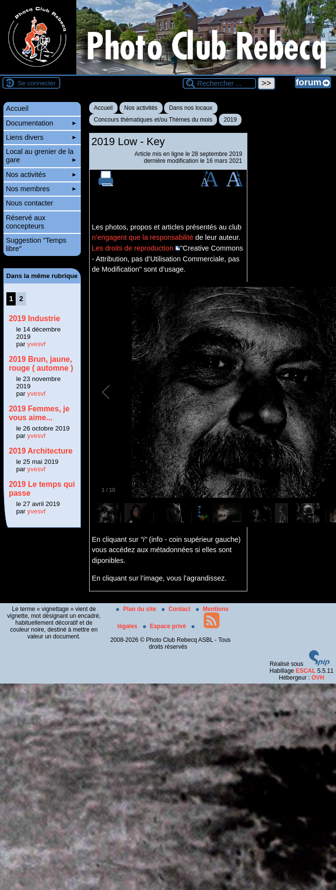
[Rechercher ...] (219, 83)
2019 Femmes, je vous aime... (39, 413)
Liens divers (41, 137)
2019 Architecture (40, 451)
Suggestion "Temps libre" (36, 244)
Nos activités (141, 107)
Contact (177, 609)
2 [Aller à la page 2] (21, 299)
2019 (230, 119)
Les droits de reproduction (132, 248)
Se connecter (37, 83)
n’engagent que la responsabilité (142, 237)
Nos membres (41, 189)
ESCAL (306, 670)
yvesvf (36, 344)
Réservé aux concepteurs (26, 222)
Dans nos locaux (191, 107)
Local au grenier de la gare (41, 156)
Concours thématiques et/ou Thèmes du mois (153, 119)
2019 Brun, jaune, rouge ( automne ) (41, 363)
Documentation (41, 123)
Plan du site (137, 609)
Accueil (103, 107)
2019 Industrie (34, 318)
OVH (318, 677)
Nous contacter (29, 203)
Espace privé (165, 626)
